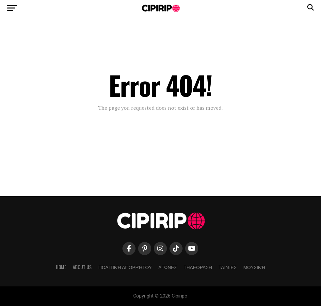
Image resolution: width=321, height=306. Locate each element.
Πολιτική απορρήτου (125, 267)
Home (61, 267)
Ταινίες (227, 267)
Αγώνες (167, 267)
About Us (82, 267)
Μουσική (254, 267)
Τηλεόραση (198, 267)
